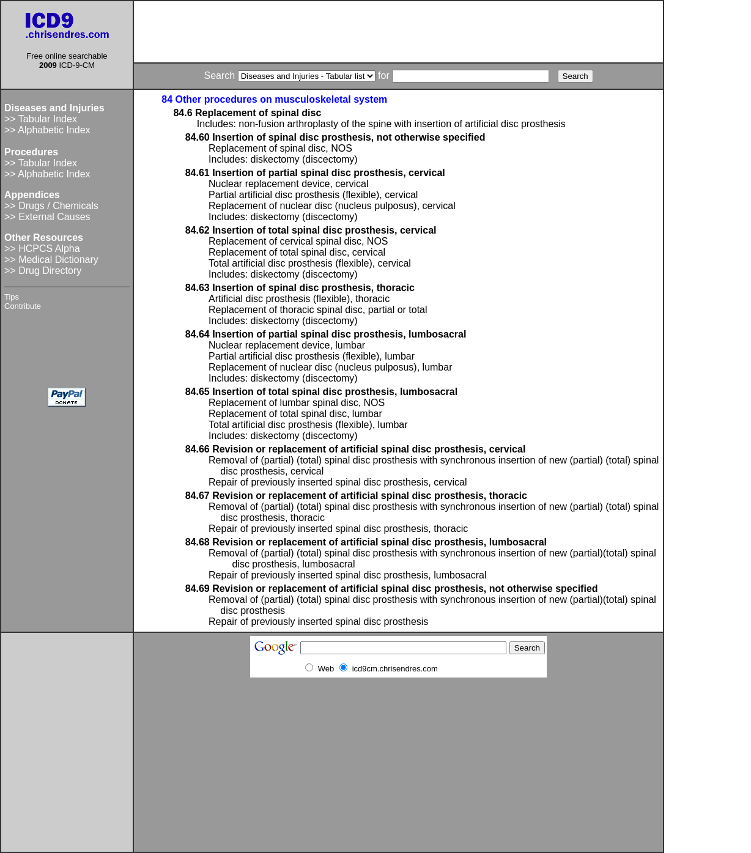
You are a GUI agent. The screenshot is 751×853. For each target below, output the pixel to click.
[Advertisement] (398, 31)
